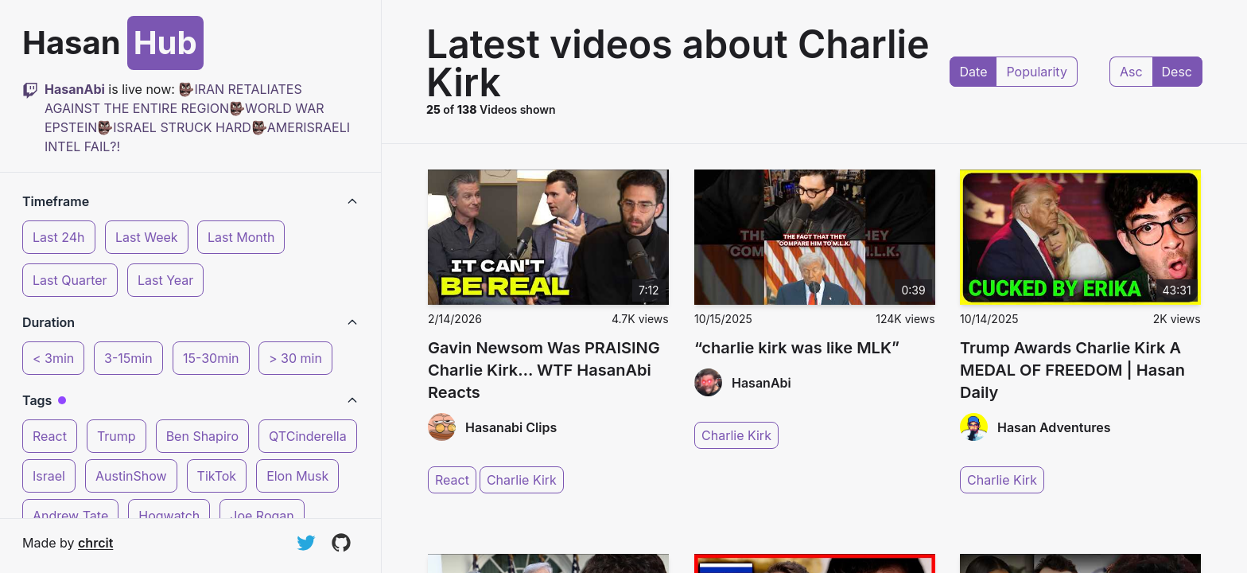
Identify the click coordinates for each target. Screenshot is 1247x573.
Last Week (146, 237)
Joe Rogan (261, 516)
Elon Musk (297, 476)
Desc (1177, 72)
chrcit (95, 543)
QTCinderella (308, 436)
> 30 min (295, 358)
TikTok (217, 476)
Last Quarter (70, 280)
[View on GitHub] (341, 542)
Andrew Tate (70, 516)
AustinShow (131, 476)
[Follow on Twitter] (306, 542)
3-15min (128, 358)
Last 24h (59, 237)
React (50, 436)
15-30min (211, 358)
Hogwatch (169, 516)
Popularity (1036, 72)
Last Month (241, 237)
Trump (116, 436)
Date (974, 72)
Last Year (165, 280)
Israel (49, 476)
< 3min (53, 358)
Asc (1131, 72)
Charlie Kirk (522, 480)
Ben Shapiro (202, 436)
